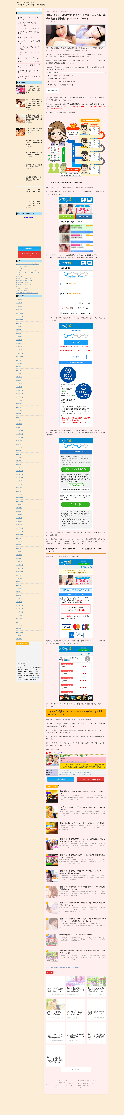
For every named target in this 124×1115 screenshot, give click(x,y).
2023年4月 (19, 393)
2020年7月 (19, 484)
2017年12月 (19, 581)
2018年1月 (19, 578)
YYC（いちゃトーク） (25, 194)
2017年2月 (19, 601)
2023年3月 (19, 396)
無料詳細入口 (61, 779)
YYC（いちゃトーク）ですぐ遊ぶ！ (29, 231)
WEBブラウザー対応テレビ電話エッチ (29, 34)
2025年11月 (19, 292)
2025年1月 (19, 326)
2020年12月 (19, 474)
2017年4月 (19, 598)
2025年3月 (19, 319)
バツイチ (89, 772)
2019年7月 (19, 517)
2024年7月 (19, 343)
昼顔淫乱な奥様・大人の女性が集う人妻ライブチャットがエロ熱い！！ (96, 1018)
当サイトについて (62, 1103)
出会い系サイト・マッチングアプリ (28, 42)
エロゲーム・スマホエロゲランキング (29, 59)
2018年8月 (19, 554)
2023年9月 (19, 376)
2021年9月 (19, 457)
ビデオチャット (83, 774)
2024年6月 (19, 346)
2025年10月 (19, 296)
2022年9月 (19, 417)
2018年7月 (19, 558)
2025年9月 (19, 299)
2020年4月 (19, 494)
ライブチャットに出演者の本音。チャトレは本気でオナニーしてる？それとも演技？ (55, 1018)
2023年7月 (19, 383)
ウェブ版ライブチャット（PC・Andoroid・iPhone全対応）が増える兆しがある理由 (75, 1018)
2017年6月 (19, 591)
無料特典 (61, 774)
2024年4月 (19, 353)
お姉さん (71, 772)
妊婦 (85, 772)
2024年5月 (19, 349)
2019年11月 (19, 507)
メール (72, 774)
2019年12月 (19, 504)
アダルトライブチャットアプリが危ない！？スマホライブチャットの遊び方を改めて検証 (55, 1041)
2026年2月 (19, 282)
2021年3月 (19, 467)
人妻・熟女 (61, 772)
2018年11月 (19, 544)
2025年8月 (19, 302)
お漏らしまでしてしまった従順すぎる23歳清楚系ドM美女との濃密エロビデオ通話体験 (34, 94)
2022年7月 (19, 423)
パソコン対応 (82, 761)
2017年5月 (19, 595)
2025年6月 (19, 309)
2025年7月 (19, 306)
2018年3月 (19, 571)
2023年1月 (19, 403)
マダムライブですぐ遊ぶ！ (90, 779)
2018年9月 (19, 551)
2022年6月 (19, 427)
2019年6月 (19, 521)
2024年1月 (19, 363)
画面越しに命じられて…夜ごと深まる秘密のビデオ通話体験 (34, 118)
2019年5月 (19, 524)
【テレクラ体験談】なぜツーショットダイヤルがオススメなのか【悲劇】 (82, 824)
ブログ (78, 774)
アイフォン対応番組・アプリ (26, 49)
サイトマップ (71, 1103)
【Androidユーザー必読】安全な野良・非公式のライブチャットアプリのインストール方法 (96, 995)
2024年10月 (19, 333)
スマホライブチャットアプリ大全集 (31, 5)
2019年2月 (19, 534)
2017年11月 (19, 584)
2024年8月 (19, 339)
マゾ (76, 772)
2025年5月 (19, 312)
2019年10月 (19, 511)
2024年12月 (19, 329)
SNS (88, 774)
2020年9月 (19, 480)
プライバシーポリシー (50, 1103)
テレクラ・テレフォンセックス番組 (28, 38)
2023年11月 (19, 370)
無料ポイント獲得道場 (73, 972)
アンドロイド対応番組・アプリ (27, 52)
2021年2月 (19, 470)
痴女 (79, 772)
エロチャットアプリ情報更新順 (27, 27)
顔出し (91, 774)
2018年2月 (19, 574)
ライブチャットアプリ (64, 770)
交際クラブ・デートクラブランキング (29, 56)
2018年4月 (19, 568)
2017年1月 (19, 605)
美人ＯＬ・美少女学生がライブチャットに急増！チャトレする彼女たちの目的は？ (75, 995)
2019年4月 (19, 527)
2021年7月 (19, 460)
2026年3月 (19, 279)
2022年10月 (19, 413)
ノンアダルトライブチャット (26, 45)
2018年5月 (19, 564)
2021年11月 (19, 450)
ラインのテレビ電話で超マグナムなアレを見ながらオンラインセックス (34, 179)
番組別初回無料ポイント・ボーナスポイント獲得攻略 (76, 939)
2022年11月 (19, 410)
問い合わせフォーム (35, 653)
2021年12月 (19, 447)
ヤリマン (82, 772)
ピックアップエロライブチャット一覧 (29, 20)
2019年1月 (19, 537)
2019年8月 (19, 514)
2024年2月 (19, 359)
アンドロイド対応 (65, 761)
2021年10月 (19, 453)
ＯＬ (74, 772)
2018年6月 (19, 561)
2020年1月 (19, 501)
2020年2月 (19, 497)
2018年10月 (19, 548)
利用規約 (41, 1103)
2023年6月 (19, 386)
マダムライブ (52, 255)
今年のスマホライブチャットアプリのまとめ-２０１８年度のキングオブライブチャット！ (55, 995)
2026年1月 (19, 286)
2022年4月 (19, 433)
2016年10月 (19, 608)
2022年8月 (19, 420)
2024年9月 (19, 336)
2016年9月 (19, 611)
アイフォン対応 (74, 761)
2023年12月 (19, 366)
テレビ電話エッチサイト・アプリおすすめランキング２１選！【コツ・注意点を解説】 (34, 69)
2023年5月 (19, 390)
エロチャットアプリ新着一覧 (26, 24)
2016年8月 (19, 615)
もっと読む (77, 1075)
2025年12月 (19, 289)
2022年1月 (19, 443)
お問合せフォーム (81, 1103)
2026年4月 (19, 275)
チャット (65, 774)
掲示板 (69, 774)
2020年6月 (19, 487)
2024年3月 (19, 356)
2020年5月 (19, 490)
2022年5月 (19, 430)
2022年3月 (19, 437)
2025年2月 (19, 322)
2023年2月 (19, 400)
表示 (55, 90)
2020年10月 (19, 477)
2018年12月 (19, 541)
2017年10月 (19, 588)
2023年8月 (19, 380)
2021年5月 (19, 464)
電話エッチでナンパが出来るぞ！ (62, 1107)
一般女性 (66, 772)
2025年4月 (19, 316)
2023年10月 (19, 373)
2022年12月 (19, 406)
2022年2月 (19, 440)
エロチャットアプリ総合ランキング (28, 17)
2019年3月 (19, 531)
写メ (75, 774)
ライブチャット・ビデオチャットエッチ (57, 972)
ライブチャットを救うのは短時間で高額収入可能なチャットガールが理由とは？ (75, 1041)
